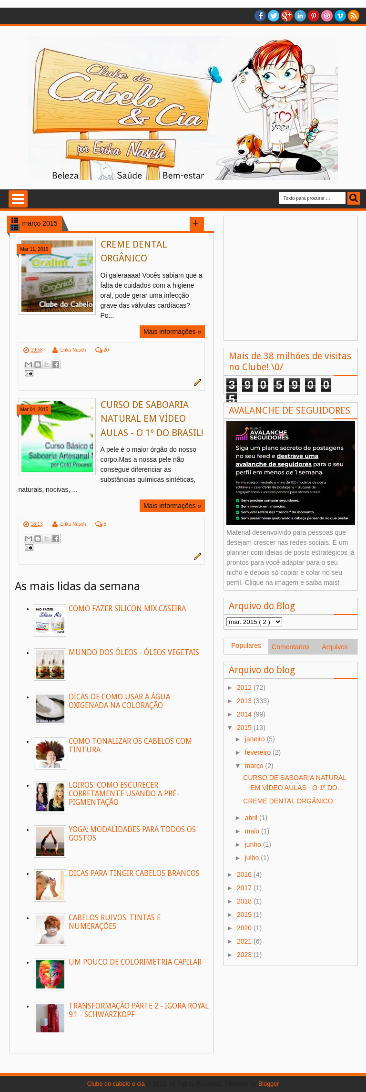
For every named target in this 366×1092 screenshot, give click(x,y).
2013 (245, 701)
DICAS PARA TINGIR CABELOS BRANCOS (134, 873)
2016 (245, 874)
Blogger (268, 1084)
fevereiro (259, 752)
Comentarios (290, 647)
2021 (245, 941)
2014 (245, 714)
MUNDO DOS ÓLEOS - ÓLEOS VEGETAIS (134, 652)
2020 (245, 928)
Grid (15, 220)
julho (253, 858)
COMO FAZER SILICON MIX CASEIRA (127, 608)
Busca (353, 198)
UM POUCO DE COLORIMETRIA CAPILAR (135, 962)
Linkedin (300, 15)
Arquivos (335, 647)
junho (254, 844)
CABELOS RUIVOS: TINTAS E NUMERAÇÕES (115, 922)
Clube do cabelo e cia (116, 1084)
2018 (245, 901)
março (255, 766)
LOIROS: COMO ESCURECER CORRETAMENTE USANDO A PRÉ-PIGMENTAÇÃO (124, 794)
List (15, 227)
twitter (273, 15)
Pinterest (313, 15)
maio (253, 831)
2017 (245, 888)
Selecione (18, 199)
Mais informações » (172, 331)
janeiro (256, 739)
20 (106, 350)
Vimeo (340, 15)
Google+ (287, 15)
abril (252, 818)
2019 (245, 914)
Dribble (327, 15)
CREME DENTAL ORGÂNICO (288, 801)
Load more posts (197, 224)
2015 (245, 727)
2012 (245, 687)
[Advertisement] (290, 278)
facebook (260, 15)
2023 (245, 954)
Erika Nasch (73, 350)
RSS (353, 15)
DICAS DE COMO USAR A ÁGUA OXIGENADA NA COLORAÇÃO (119, 701)
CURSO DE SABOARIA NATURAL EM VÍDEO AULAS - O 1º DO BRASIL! (152, 418)
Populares (246, 645)
